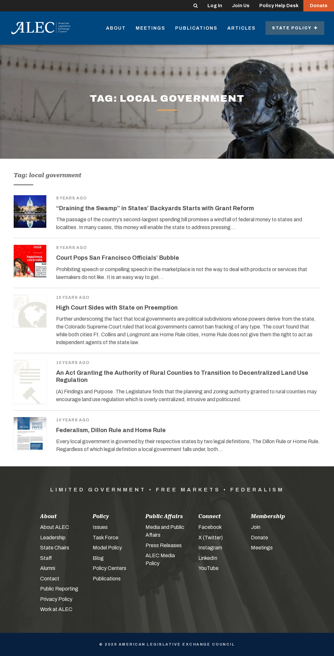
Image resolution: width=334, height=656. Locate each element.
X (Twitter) (210, 537)
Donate (318, 5)
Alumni (47, 568)
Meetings (150, 28)
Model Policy (107, 547)
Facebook (210, 527)
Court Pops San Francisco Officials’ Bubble (117, 258)
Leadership (53, 537)
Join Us (241, 5)
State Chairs (54, 547)
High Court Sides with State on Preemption (117, 307)
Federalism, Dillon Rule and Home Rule (111, 430)
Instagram (210, 547)
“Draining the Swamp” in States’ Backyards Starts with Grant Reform (155, 208)
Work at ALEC (56, 609)
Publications (196, 28)
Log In (214, 5)
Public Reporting (59, 588)
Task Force (105, 537)
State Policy (295, 28)
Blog (98, 558)
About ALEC (54, 527)
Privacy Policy (56, 599)
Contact (49, 578)
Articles (241, 28)
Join (255, 527)
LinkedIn (207, 558)
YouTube (208, 568)
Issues (100, 527)
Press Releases (163, 545)
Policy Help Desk (278, 5)
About (116, 28)
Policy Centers (109, 568)
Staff (46, 558)
